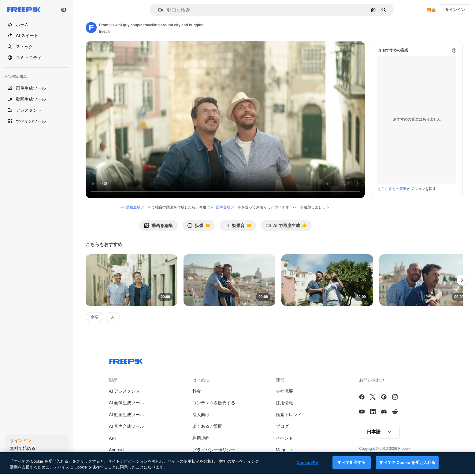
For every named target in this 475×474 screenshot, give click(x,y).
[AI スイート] (37, 35)
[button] (158, 10)
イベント (284, 438)
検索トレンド (289, 414)
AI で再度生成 (285, 227)
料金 (431, 9)
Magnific (284, 449)
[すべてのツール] (37, 121)
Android (116, 449)
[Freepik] (24, 9)
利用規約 (201, 438)
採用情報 (284, 402)
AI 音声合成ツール (226, 207)
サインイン (455, 9)
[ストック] (37, 46)
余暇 (94, 317)
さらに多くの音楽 (392, 189)
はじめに (201, 380)
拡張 (198, 227)
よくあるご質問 (207, 426)
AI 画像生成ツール (126, 402)
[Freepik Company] (126, 360)
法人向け (201, 414)
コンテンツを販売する (213, 402)
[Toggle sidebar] (64, 10)
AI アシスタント (124, 391)
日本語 (379, 432)
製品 (113, 380)
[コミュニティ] (37, 57)
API (112, 438)
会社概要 (284, 391)
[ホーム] (37, 24)
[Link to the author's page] (91, 27)
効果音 (237, 227)
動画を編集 (158, 225)
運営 (280, 380)
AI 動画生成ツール (136, 207)
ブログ (282, 426)
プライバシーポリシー (213, 449)
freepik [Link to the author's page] (104, 31)
